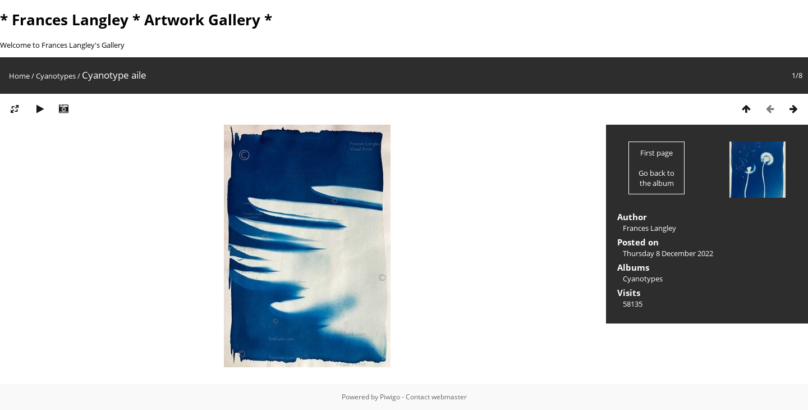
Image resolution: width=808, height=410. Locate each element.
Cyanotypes (56, 76)
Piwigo (390, 397)
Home (19, 76)
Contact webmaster (436, 397)
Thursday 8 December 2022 (668, 253)
